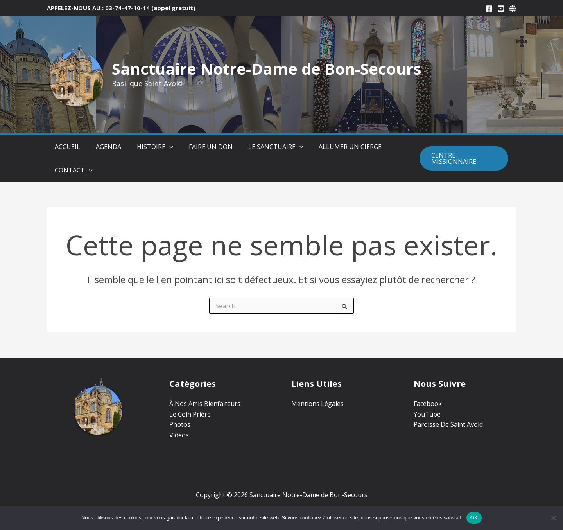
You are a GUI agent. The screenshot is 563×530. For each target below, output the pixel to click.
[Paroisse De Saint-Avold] (512, 8)
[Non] (553, 518)
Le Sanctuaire (252, 146)
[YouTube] (500, 8)
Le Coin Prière (190, 414)
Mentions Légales (317, 403)
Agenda (96, 146)
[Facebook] (489, 8)
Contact (66, 170)
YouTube (427, 414)
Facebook (428, 403)
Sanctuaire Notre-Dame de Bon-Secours (266, 68)
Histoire (139, 146)
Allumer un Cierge (322, 146)
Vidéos (179, 435)
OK (474, 518)
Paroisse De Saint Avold (448, 424)
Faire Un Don (191, 146)
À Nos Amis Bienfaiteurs (204, 403)
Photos (179, 424)
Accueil (59, 146)
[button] (154, 146)
